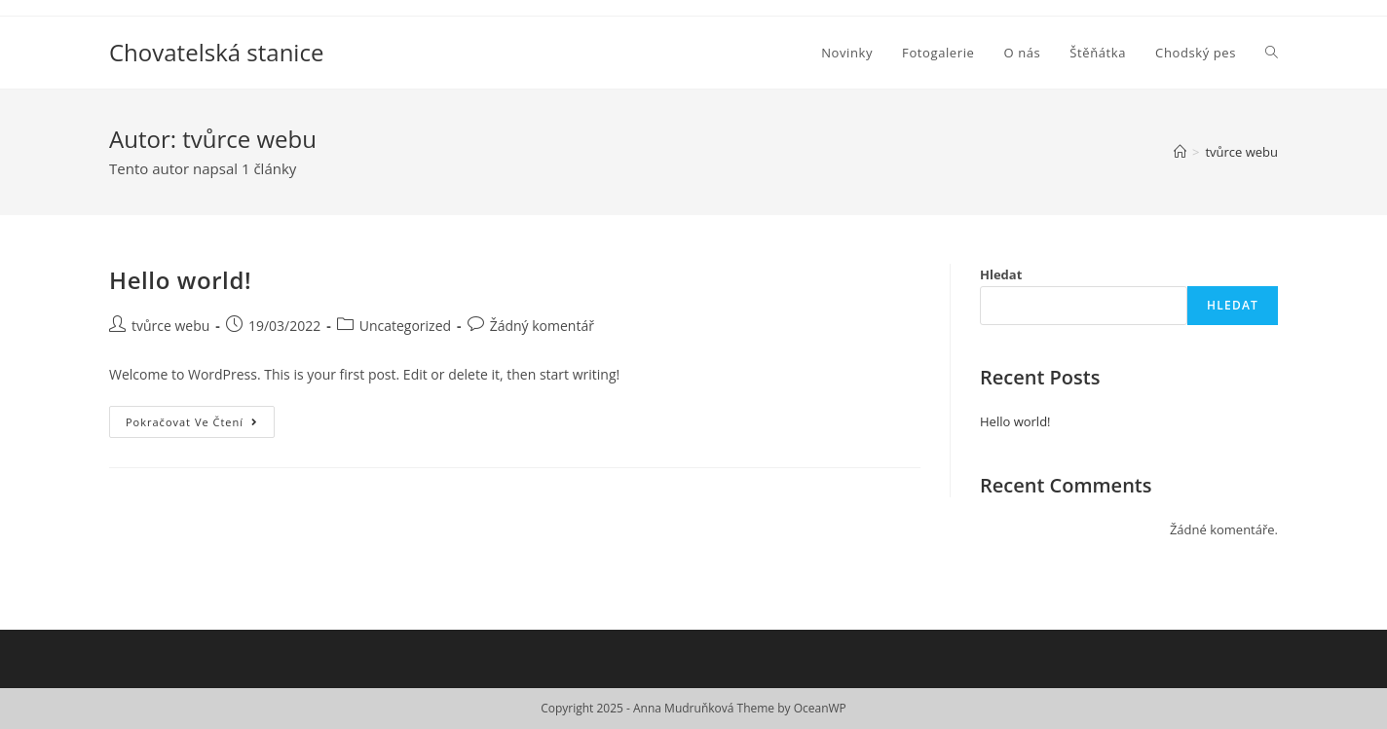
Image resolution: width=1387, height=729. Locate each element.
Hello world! (180, 280)
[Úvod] (1180, 152)
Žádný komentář (542, 325)
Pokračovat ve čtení (200, 425)
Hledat (1001, 274)
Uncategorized (405, 325)
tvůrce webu (170, 325)
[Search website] (1272, 53)
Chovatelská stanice (216, 52)
